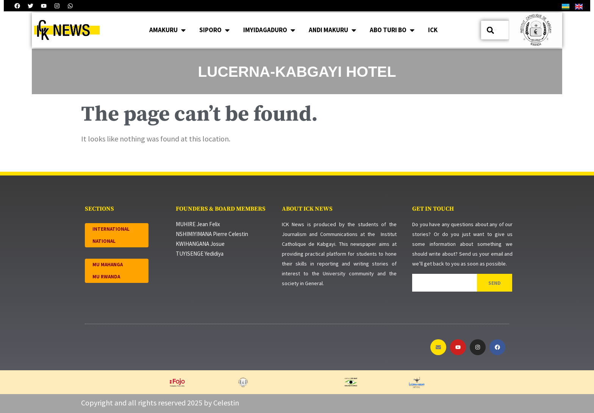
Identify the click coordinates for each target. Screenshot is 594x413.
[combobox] (495, 30)
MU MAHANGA (107, 264)
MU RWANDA (106, 276)
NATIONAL (104, 241)
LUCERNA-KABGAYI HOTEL (297, 72)
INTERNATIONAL (111, 229)
